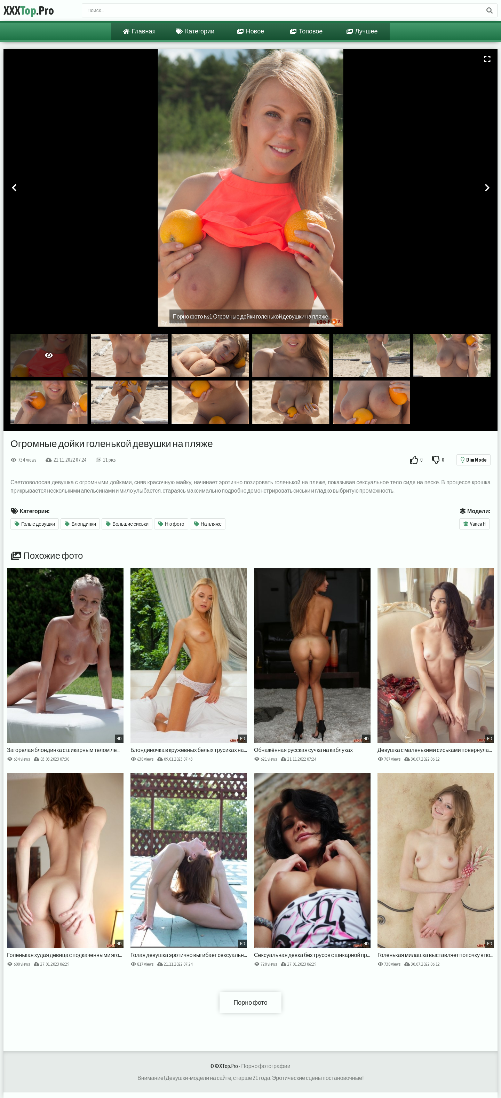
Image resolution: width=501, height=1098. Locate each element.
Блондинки (80, 524)
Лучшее (362, 31)
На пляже (208, 524)
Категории (195, 31)
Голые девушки (35, 524)
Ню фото (171, 524)
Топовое (306, 31)
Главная (139, 31)
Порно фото (250, 1002)
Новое (250, 31)
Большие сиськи (127, 524)
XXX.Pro (28, 10)
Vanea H (474, 524)
